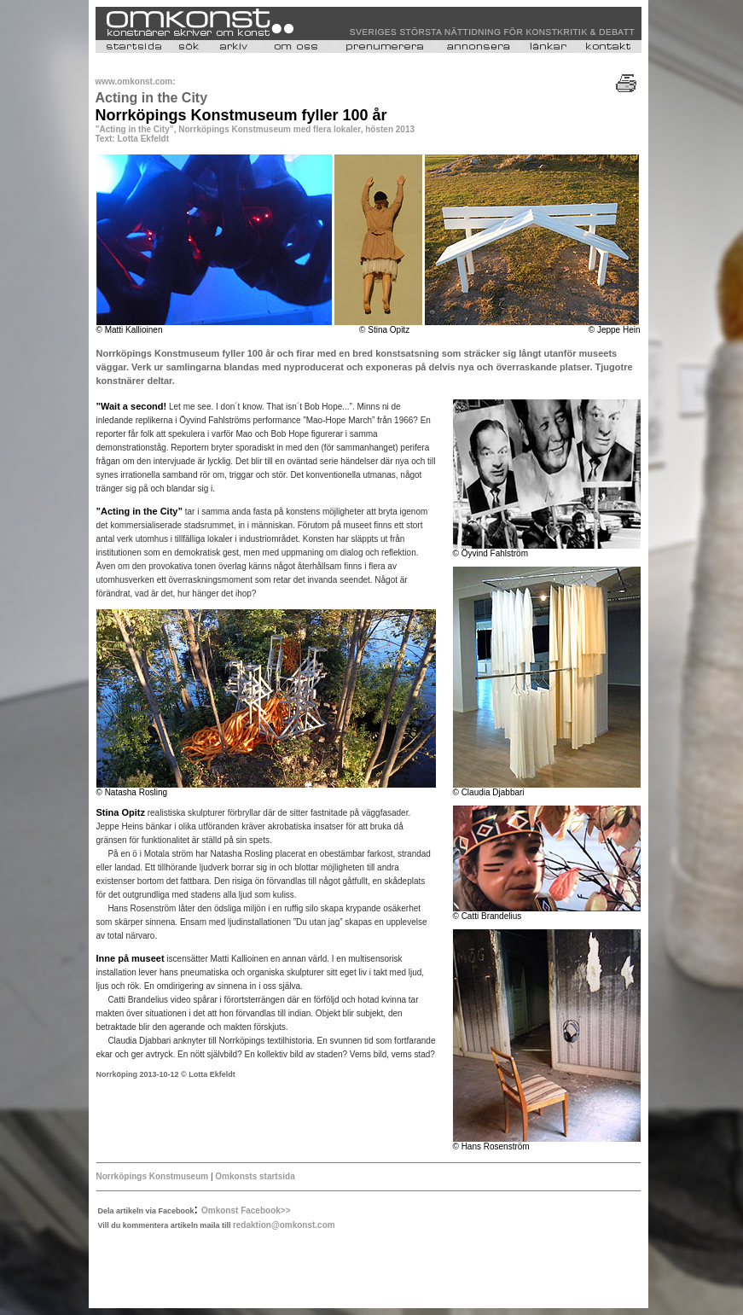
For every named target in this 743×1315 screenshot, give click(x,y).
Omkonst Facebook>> (245, 1210)
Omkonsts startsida (254, 1176)
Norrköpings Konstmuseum (152, 1176)
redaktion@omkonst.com (284, 1225)
